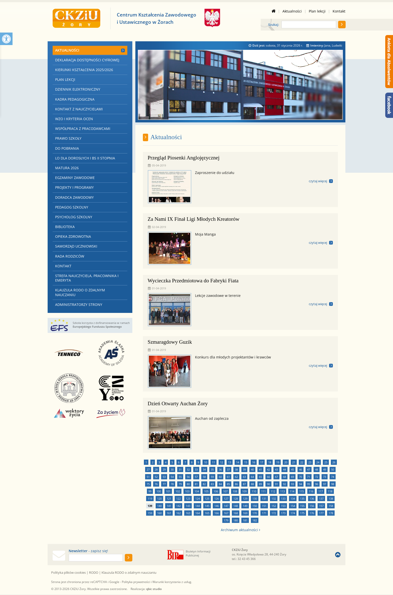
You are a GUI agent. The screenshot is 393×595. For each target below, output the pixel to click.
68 (284, 477)
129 (245, 498)
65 (260, 477)
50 (332, 469)
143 (188, 506)
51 (148, 477)
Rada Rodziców (69, 256)
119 (150, 498)
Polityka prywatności (136, 582)
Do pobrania (67, 148)
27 (148, 469)
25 (325, 462)
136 (312, 498)
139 (150, 506)
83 (212, 484)
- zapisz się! (88, 551)
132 (273, 498)
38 (236, 469)
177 (321, 513)
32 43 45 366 (247, 559)
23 (309, 462)
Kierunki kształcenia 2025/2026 (84, 69)
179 (226, 520)
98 (332, 484)
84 (220, 484)
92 (284, 484)
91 (276, 484)
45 (292, 469)
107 (225, 491)
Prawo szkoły (68, 138)
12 (221, 462)
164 (197, 513)
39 (244, 469)
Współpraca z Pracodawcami (82, 128)
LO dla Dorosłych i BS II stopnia (85, 158)
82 (204, 484)
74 (332, 477)
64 (252, 477)
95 (308, 484)
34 (204, 469)
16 (253, 462)
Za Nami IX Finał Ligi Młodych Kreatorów (193, 219)
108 (235, 491)
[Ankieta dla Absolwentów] (389, 61)
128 (235, 498)
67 (276, 477)
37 (228, 469)
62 (236, 477)
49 (324, 469)
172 (273, 513)
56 (188, 477)
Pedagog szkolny (71, 207)
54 (172, 477)
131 (264, 498)
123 (188, 498)
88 (252, 484)
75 (148, 484)
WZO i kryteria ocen (74, 118)
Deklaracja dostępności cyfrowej (87, 60)
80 (188, 484)
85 (228, 484)
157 (321, 506)
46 (300, 469)
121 (169, 498)
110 (254, 491)
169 (245, 513)
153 (283, 506)
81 (196, 484)
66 (268, 477)
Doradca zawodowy (74, 197)
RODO (93, 572)
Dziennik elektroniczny (77, 89)
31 (180, 469)
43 (276, 469)
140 (159, 506)
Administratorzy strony (78, 304)
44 (284, 469)
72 (316, 477)
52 (156, 477)
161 (169, 513)
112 (273, 491)
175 (302, 513)
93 (292, 484)
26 (333, 462)
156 (312, 506)
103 (187, 491)
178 (331, 513)
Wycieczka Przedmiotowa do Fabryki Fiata (193, 281)
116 (311, 491)
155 (302, 506)
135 (302, 498)
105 (206, 491)
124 (197, 498)
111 (263, 491)
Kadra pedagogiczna (74, 99)
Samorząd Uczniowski (76, 246)
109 (244, 491)
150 (254, 506)
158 (331, 506)
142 (178, 506)
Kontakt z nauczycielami (79, 109)
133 (283, 498)
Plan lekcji (317, 11)
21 (293, 462)
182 (254, 520)
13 (229, 462)
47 (308, 469)
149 (245, 506)
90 (268, 484)
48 (316, 469)
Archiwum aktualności (240, 529)
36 (220, 469)
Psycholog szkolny (73, 217)
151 (264, 506)
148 (235, 506)
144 (197, 506)
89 (260, 484)
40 (252, 469)
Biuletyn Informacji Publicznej (198, 553)
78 (172, 484)
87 (244, 484)
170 (254, 513)
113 (282, 491)
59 (212, 477)
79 (180, 484)
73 (324, 477)
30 (172, 469)
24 (317, 462)
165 (207, 513)
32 (188, 469)
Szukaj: (273, 25)
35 (212, 469)
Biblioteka (65, 226)
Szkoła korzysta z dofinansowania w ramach (101, 324)
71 (308, 477)
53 (164, 477)
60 (220, 477)
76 (156, 484)
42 (268, 469)
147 (226, 506)
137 (321, 498)
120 (159, 498)
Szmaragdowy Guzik (170, 342)
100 (158, 491)
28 (156, 469)
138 (331, 498)
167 (226, 513)
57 (196, 477)
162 (178, 513)
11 (213, 462)
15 (245, 462)
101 (168, 491)
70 (300, 477)
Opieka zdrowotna (73, 236)
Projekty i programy (74, 187)
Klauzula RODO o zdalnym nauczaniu (80, 292)
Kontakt (339, 11)
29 (164, 469)
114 (292, 491)
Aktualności (292, 11)
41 (260, 469)
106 (216, 491)
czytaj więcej (318, 181)
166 (216, 513)
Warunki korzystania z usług (171, 582)
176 (312, 513)
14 (237, 462)
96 (316, 484)
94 (300, 484)
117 (320, 491)
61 (228, 477)
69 (292, 477)
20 (285, 462)
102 (177, 491)
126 (216, 498)
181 (245, 520)
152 (273, 506)
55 (180, 477)
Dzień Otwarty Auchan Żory (178, 404)
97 (324, 484)
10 (205, 462)
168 (235, 513)
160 (159, 513)
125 (207, 498)
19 (277, 462)
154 (292, 506)
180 (235, 520)
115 (301, 491)
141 (169, 506)
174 (292, 513)
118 (330, 491)
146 (216, 506)
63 (244, 477)
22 (301, 462)
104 (196, 491)
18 (269, 462)
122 (178, 498)
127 (226, 498)
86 (236, 484)
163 (188, 513)
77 (164, 484)
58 (204, 477)
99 (149, 491)
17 (261, 462)
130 (254, 498)
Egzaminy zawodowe (75, 177)
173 (283, 513)
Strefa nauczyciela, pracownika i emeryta (87, 278)
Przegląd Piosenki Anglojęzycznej (184, 158)
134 (292, 498)
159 (150, 513)
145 (207, 506)
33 (196, 469)
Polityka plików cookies (68, 572)
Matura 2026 (67, 167)
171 (264, 513)
